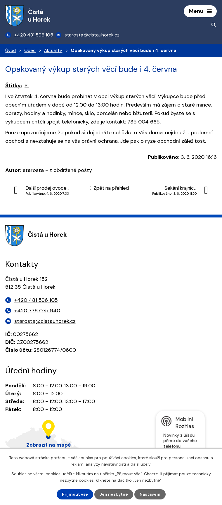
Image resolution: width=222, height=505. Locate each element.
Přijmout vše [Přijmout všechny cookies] (75, 494)
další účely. (141, 464)
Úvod (10, 50)
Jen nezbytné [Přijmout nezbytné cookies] (114, 494)
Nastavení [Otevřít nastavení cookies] (150, 494)
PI (27, 85)
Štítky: (13, 85)
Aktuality (53, 50)
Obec (30, 50)
